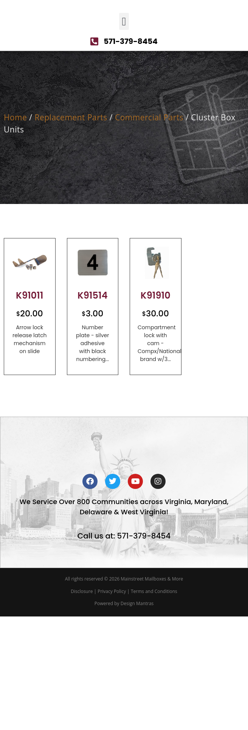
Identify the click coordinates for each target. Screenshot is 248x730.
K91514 (93, 355)
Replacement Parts (70, 176)
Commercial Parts (149, 176)
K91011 (29, 355)
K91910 (155, 355)
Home (15, 176)
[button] (124, 80)
